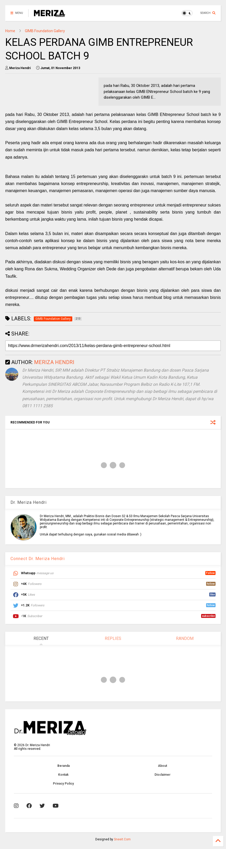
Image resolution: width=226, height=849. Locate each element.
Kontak (63, 775)
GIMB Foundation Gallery (45, 31)
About (162, 766)
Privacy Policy (63, 783)
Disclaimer (162, 775)
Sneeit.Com (122, 839)
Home (10, 31)
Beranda (63, 766)
